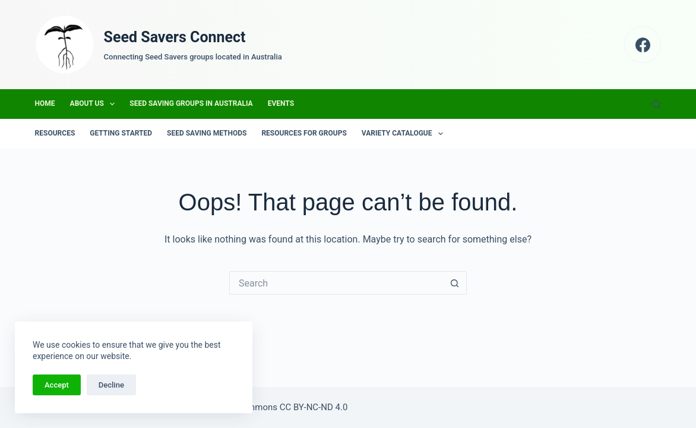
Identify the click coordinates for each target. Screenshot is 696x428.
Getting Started (121, 133)
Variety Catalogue (405, 134)
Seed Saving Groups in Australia (190, 103)
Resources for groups (303, 133)
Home (45, 103)
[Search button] (455, 283)
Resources (55, 133)
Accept (57, 384)
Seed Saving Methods (206, 133)
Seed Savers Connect (175, 37)
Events (281, 103)
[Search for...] (336, 283)
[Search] (656, 104)
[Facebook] (643, 45)
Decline (111, 384)
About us (95, 104)
